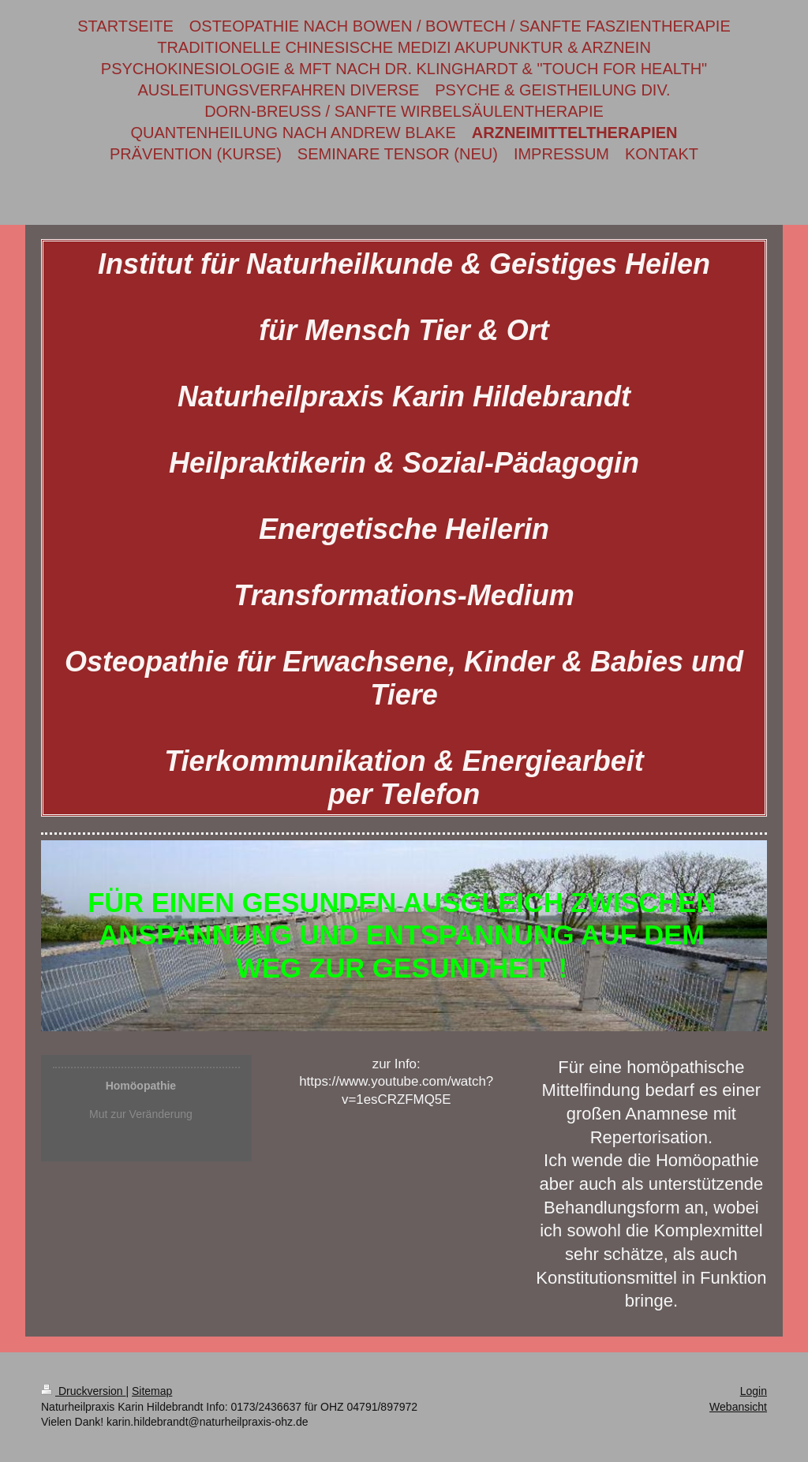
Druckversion (83, 1391)
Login (753, 1391)
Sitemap (152, 1391)
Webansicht (738, 1406)
